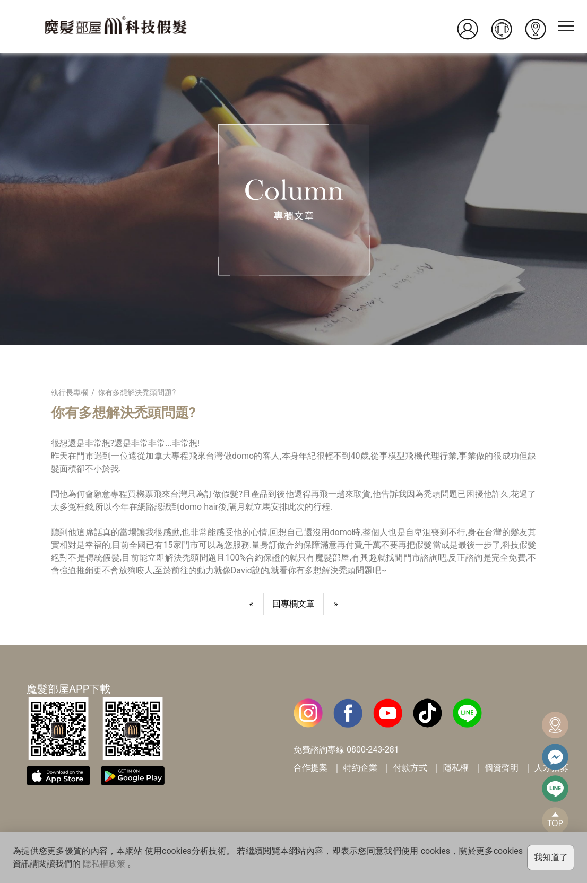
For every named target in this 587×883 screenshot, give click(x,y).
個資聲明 (502, 768)
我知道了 (551, 857)
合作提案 (310, 768)
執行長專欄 (69, 392)
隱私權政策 (104, 864)
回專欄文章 (293, 604)
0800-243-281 (373, 750)
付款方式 (410, 768)
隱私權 (456, 768)
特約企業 (360, 768)
